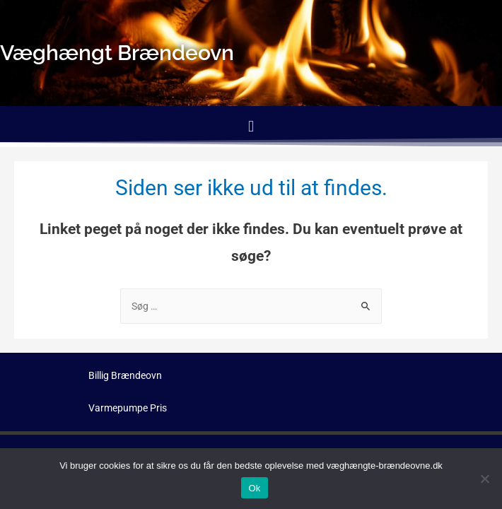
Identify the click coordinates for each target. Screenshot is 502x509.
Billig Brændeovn (125, 375)
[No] (484, 479)
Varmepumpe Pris (127, 408)
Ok (254, 488)
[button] (251, 126)
